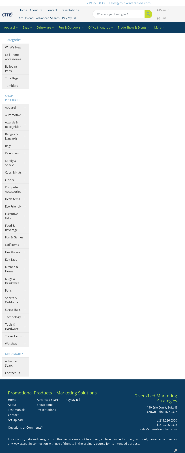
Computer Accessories (13, 189)
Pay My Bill (69, 18)
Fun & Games (14, 237)
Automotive (13, 115)
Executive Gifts (11, 216)
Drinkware (45, 27)
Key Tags (11, 260)
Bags (27, 27)
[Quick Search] (118, 14)
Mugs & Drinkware (12, 281)
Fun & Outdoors (71, 27)
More (159, 27)
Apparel (11, 27)
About (34, 10)
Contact (51, 10)
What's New (13, 47)
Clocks (9, 180)
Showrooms (45, 405)
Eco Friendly (13, 206)
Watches (11, 344)
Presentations (69, 10)
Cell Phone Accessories (13, 57)
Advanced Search (48, 18)
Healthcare (12, 252)
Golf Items (12, 245)
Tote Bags (11, 78)
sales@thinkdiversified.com (130, 3)
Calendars (12, 153)
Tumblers (11, 86)
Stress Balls (13, 310)
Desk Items (12, 199)
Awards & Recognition (13, 124)
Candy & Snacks (10, 163)
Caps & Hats (13, 172)
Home (23, 10)
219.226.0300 (96, 3)
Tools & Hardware (12, 326)
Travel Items (13, 336)
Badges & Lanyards (11, 136)
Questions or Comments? (25, 428)
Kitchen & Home (11, 269)
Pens (8, 290)
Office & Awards (100, 27)
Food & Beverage (11, 228)
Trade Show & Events (134, 27)
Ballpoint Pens (11, 69)
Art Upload (26, 18)
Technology (13, 317)
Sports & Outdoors (11, 300)
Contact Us (12, 373)
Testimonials (16, 410)
